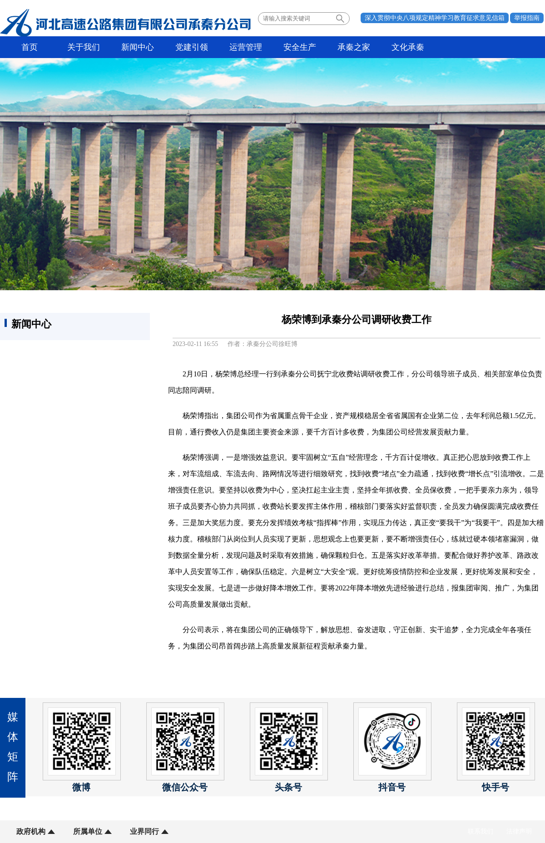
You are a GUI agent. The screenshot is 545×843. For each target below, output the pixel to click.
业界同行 (144, 831)
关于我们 (83, 47)
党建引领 (191, 47)
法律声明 (519, 831)
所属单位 (87, 831)
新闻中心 (137, 47)
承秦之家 (353, 47)
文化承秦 (407, 47)
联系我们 (480, 831)
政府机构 (30, 831)
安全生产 (299, 47)
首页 (29, 47)
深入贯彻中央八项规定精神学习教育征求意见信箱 (435, 18)
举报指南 (527, 18)
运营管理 (245, 47)
